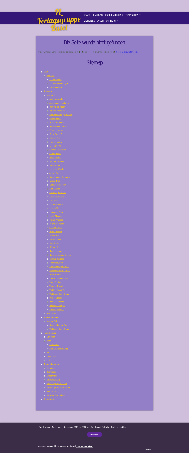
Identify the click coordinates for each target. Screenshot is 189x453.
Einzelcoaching (53, 380)
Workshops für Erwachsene (58, 387)
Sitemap (72, 446)
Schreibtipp (112, 21)
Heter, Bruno (54, 165)
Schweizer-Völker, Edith (59, 271)
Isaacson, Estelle (56, 169)
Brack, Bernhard (56, 122)
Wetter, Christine (56, 302)
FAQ (48, 352)
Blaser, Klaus (55, 119)
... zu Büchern (55, 80)
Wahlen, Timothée (57, 290)
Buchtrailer (51, 372)
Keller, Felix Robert (57, 185)
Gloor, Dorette (55, 146)
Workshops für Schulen (57, 384)
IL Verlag (98, 15)
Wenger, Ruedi (55, 298)
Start (87, 15)
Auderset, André (56, 99)
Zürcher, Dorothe (56, 310)
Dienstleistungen (94, 21)
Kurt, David (54, 200)
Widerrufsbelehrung (53, 446)
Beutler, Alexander (57, 111)
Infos (49, 341)
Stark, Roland (55, 274)
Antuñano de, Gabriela (59, 103)
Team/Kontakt (132, 15)
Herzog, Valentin (56, 161)
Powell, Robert (55, 235)
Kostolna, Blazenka (57, 193)
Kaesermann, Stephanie (59, 177)
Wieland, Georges (57, 306)
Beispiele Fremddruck (56, 395)
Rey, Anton (54, 243)
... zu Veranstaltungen (58, 83)
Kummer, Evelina (56, 197)
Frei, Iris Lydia (55, 142)
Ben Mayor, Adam (57, 107)
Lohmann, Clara (56, 212)
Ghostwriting (52, 376)
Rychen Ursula (55, 251)
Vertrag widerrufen (84, 446)
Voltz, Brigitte (55, 282)
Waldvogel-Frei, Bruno (59, 294)
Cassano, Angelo (56, 130)
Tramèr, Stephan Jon (58, 278)
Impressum (51, 356)
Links (49, 360)
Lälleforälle (54, 208)
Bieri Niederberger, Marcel (60, 115)
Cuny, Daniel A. (56, 134)
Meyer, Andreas (56, 220)
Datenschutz (64, 446)
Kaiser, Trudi (54, 181)
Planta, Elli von (55, 232)
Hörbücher (51, 368)
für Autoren (54, 345)
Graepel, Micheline (57, 150)
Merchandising (53, 391)
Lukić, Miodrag (55, 216)
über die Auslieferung (58, 349)
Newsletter (94, 434)
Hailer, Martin (55, 158)
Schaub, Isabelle (56, 259)
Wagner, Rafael (56, 286)
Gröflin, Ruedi (55, 154)
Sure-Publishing (114, 15)
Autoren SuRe (53, 321)
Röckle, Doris (55, 247)
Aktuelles (50, 76)
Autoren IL (51, 95)
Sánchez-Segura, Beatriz (60, 255)
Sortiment (51, 337)
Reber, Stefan (55, 239)
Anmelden (147, 449)
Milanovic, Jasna (56, 224)
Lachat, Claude (56, 204)
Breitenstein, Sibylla (58, 126)
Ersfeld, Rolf (54, 138)
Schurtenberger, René (59, 267)
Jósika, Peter (55, 173)
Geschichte (51, 313)
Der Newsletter (55, 87)
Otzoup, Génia (55, 228)
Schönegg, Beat (56, 263)
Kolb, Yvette (54, 189)
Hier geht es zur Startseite (127, 52)
